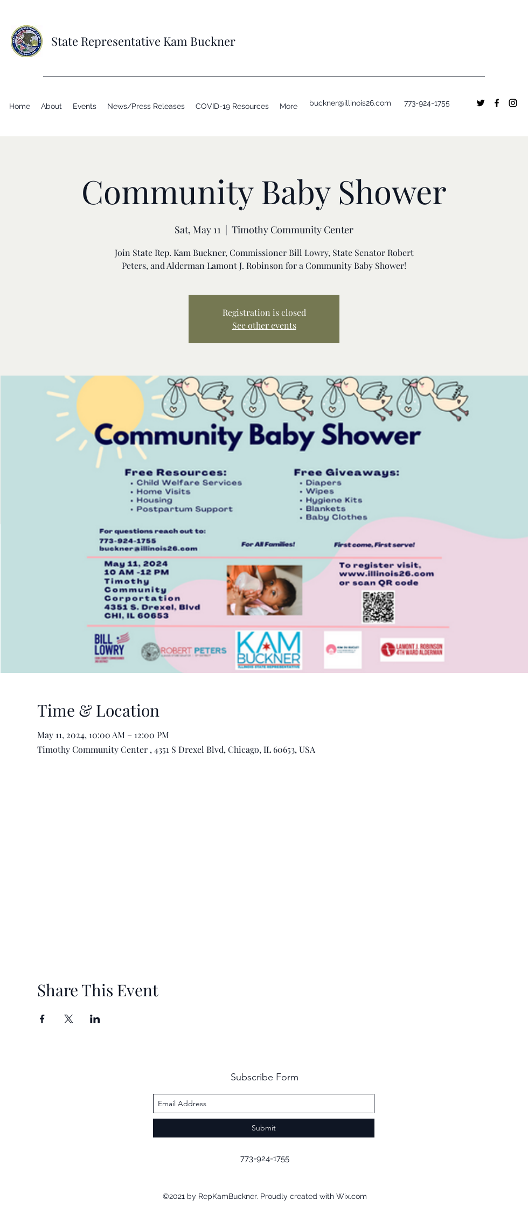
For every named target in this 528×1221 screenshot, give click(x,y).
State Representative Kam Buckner (143, 41)
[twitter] (480, 103)
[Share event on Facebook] (42, 1019)
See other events (264, 325)
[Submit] (263, 1128)
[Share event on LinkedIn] (95, 1019)
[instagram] (513, 103)
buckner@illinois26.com (350, 103)
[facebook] (496, 103)
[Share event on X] (69, 1019)
